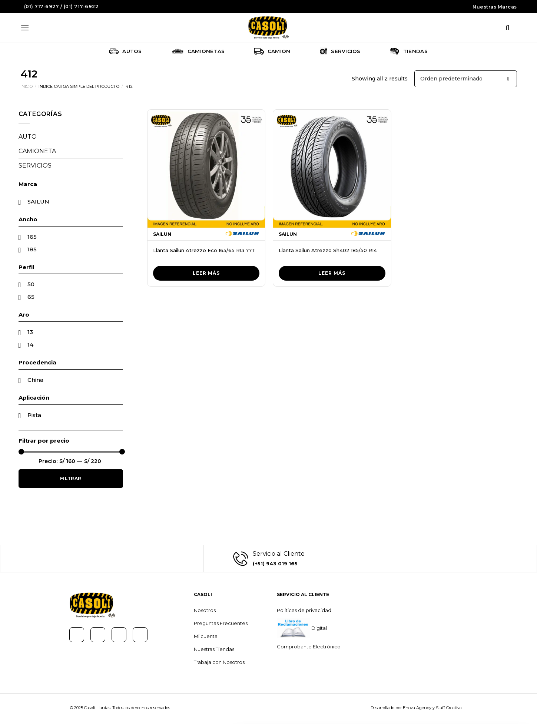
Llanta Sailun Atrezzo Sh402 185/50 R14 (328, 250)
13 (30, 331)
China (35, 379)
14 (30, 344)
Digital (318, 628)
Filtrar (71, 478)
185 (32, 249)
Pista (34, 415)
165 (32, 236)
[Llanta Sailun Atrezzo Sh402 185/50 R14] (332, 169)
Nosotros (205, 610)
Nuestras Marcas (495, 7)
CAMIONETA (37, 151)
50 (30, 284)
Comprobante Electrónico (309, 646)
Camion (272, 51)
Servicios (340, 51)
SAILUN (38, 201)
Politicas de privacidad (304, 610)
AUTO (28, 136)
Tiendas (409, 51)
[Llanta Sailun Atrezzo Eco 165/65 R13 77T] (206, 169)
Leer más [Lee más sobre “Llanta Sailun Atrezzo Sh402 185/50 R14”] (331, 273)
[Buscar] (507, 28)
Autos (125, 51)
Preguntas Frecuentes (221, 623)
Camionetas (198, 51)
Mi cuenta (206, 636)
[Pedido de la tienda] (465, 78)
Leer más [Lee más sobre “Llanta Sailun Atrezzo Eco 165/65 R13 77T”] (206, 273)
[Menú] (24, 28)
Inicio (26, 86)
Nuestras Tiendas (214, 649)
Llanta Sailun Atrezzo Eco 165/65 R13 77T (204, 250)
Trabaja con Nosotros (219, 662)
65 (30, 296)
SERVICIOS (35, 165)
